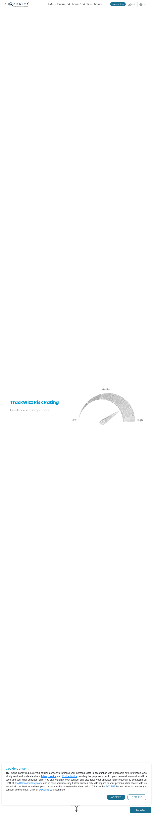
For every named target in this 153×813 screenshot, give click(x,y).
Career (89, 4)
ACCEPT (116, 797)
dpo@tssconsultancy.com (28, 783)
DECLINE (137, 797)
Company (98, 4)
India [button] (142, 4)
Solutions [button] (52, 4)
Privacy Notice (48, 776)
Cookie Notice (69, 776)
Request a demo (118, 4)
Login (131, 4)
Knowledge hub (63, 4)
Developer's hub (78, 4)
